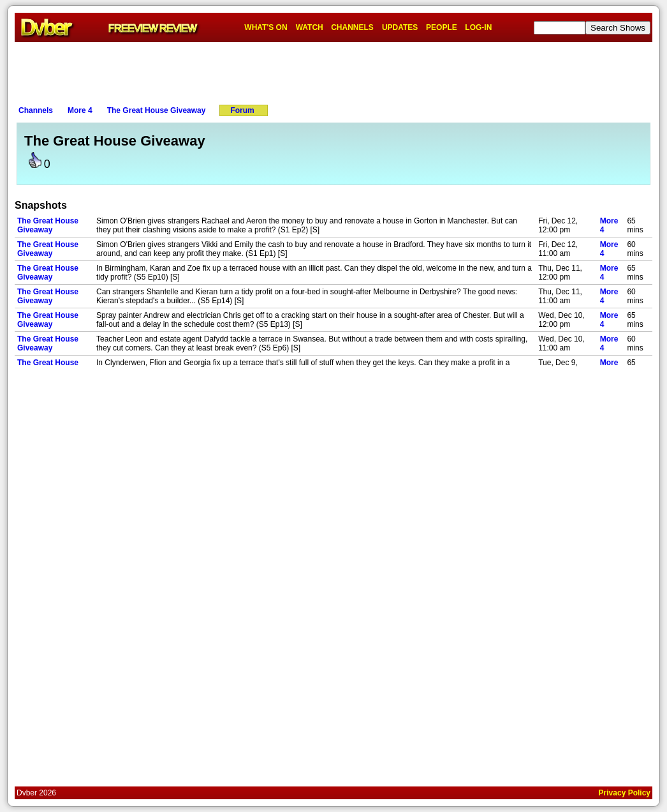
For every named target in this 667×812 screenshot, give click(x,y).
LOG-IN (478, 27)
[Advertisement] (333, 71)
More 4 (80, 110)
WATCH (309, 27)
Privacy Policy (624, 792)
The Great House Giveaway (156, 110)
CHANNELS (352, 27)
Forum (242, 110)
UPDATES (400, 27)
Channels (35, 110)
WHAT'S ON (265, 27)
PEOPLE (441, 27)
